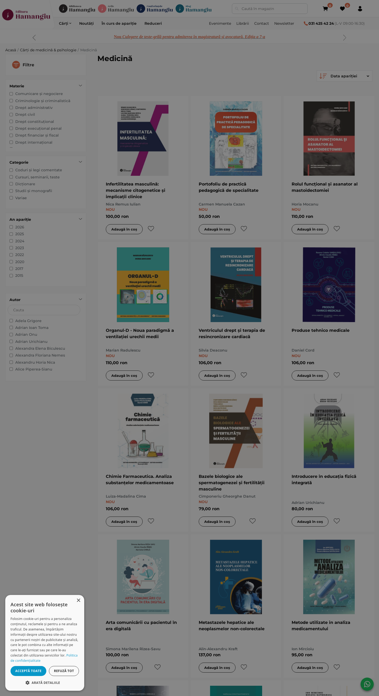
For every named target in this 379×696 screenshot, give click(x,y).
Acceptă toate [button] (28, 671)
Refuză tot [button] (64, 671)
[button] (45, 682)
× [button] (78, 601)
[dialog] (44, 643)
